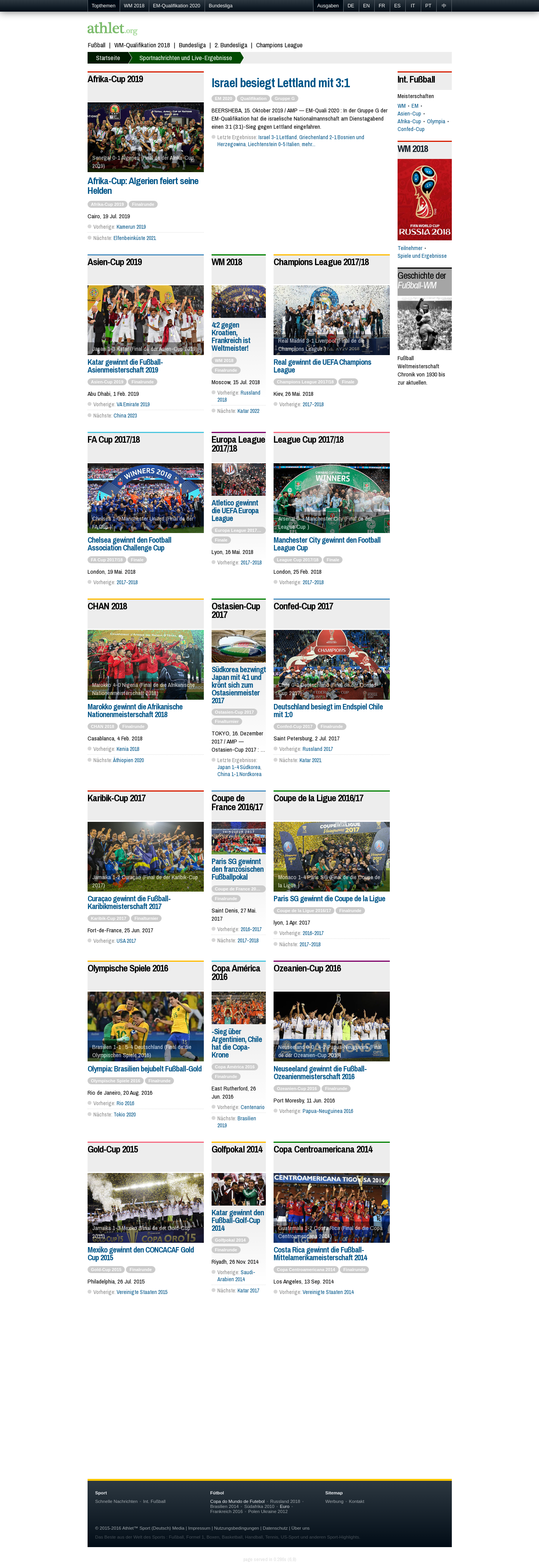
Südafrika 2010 (259, 1506)
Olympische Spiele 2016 (128, 968)
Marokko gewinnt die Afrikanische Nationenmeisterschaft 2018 (135, 710)
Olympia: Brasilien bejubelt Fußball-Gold (144, 1068)
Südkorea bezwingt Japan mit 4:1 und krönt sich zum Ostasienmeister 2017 (239, 685)
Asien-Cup (409, 113)
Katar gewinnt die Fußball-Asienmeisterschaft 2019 (125, 366)
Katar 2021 (310, 760)
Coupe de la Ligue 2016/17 (318, 797)
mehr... (308, 144)
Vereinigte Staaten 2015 (142, 1292)
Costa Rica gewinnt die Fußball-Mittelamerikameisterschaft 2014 (320, 1253)
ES (397, 6)
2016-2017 (251, 929)
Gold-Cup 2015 (113, 1149)
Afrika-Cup (409, 121)
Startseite (108, 57)
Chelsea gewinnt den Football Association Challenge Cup (129, 544)
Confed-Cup (411, 129)
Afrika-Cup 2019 (115, 78)
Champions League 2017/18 (321, 261)
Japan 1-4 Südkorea (238, 767)
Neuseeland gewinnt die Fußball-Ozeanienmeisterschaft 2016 (320, 1072)
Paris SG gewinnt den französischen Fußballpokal (237, 869)
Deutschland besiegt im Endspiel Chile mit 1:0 (328, 710)
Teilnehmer (410, 248)
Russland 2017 (318, 748)
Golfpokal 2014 (237, 1149)
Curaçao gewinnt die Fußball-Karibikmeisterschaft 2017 (129, 902)
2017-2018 (313, 404)
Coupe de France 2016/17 (237, 802)
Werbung (334, 1501)
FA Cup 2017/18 (113, 439)
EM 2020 (223, 98)
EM (415, 106)
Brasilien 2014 (224, 1506)
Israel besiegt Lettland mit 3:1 (281, 82)
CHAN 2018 (107, 605)
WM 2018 (134, 6)
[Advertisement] (270, 1386)
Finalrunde (143, 204)
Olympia (436, 121)
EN (366, 6)
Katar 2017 (248, 1290)
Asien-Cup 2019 (114, 261)
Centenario (253, 1107)
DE (351, 6)
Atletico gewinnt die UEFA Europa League (235, 510)
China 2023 (125, 415)
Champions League (279, 44)
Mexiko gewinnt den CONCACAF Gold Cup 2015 (141, 1253)
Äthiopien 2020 (128, 760)
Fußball (96, 44)
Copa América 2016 (236, 972)
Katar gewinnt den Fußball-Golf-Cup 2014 (238, 1220)
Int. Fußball (416, 79)
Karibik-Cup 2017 (116, 797)
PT (428, 6)
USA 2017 (126, 940)
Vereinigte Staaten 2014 (328, 1292)
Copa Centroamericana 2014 (323, 1149)
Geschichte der (422, 280)
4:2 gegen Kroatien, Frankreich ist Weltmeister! (231, 336)
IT (413, 6)
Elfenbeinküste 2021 (135, 238)
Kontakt (356, 1501)
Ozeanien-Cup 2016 (307, 968)
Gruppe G (285, 98)
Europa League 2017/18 (238, 443)
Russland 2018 (285, 1501)
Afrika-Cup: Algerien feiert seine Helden (143, 185)
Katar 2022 (248, 410)
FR (382, 6)
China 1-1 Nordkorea (239, 774)
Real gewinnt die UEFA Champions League (322, 366)
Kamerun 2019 (131, 226)
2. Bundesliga (231, 44)
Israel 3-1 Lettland (277, 137)
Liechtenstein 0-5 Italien (274, 144)
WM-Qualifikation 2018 (142, 44)
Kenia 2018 (128, 748)
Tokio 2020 (125, 1114)
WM (402, 106)
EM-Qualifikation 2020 (176, 6)
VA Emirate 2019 (133, 404)
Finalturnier (227, 721)
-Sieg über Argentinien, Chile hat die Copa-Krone (237, 1043)
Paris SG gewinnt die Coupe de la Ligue (329, 898)
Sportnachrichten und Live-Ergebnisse (185, 57)
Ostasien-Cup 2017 (236, 610)
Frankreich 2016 (226, 1511)
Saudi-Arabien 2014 (236, 1276)
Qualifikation (253, 98)
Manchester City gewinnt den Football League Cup (327, 544)
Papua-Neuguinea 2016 (328, 1111)
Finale (348, 382)
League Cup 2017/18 (308, 439)
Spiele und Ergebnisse (422, 256)
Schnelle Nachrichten (116, 1501)
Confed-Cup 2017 (303, 605)
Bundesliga (220, 6)
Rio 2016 (125, 1103)
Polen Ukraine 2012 (268, 1511)
